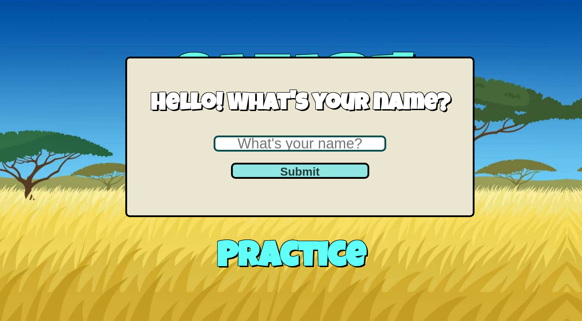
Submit (299, 171)
